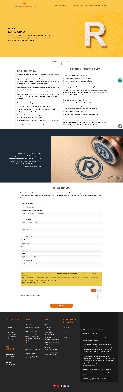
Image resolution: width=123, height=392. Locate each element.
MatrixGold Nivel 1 (49, 329)
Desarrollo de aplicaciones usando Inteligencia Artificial (33, 337)
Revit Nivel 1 (48, 327)
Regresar (61, 306)
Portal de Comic (68, 337)
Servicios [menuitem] (80, 5)
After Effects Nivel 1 (49, 334)
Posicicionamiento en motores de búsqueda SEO (33, 350)
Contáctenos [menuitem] (103, 5)
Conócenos (10, 324)
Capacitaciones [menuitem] (91, 5)
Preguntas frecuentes (13, 329)
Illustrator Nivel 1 (49, 337)
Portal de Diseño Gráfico (70, 335)
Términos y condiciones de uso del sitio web (15, 339)
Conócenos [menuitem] (62, 5)
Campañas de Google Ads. (32, 334)
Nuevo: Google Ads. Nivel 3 (51, 354)
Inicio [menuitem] (55, 5)
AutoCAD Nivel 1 (49, 324)
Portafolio (10, 327)
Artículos (66, 330)
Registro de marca (30, 353)
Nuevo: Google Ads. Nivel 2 (51, 352)
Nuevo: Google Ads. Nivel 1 (51, 349)
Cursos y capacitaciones (32, 331)
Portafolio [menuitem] (72, 5)
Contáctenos (11, 332)
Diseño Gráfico (29, 324)
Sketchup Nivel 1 (49, 332)
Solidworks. (48, 347)
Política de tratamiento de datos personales (14, 335)
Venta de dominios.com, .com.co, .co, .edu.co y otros (33, 345)
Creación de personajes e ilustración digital (32, 357)
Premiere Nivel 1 (49, 344)
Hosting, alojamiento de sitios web (33, 341)
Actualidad (66, 327)
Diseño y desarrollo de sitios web (33, 328)
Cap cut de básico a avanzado (52, 342)
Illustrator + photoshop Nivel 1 (52, 339)
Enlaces (66, 332)
